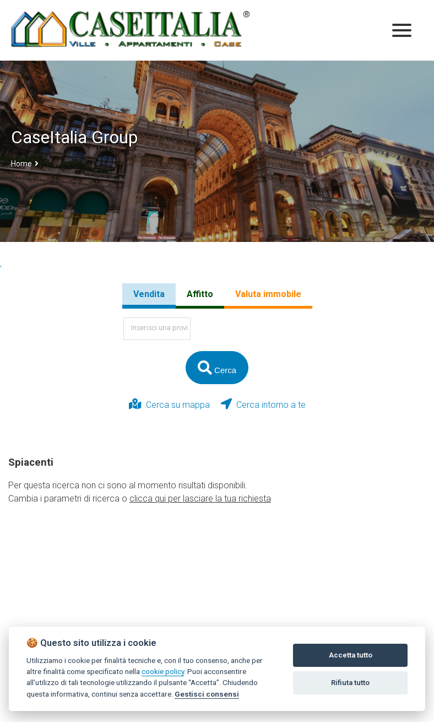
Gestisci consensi (207, 693)
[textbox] (157, 329)
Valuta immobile (268, 294)
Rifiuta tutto (350, 682)
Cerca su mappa (169, 404)
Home (21, 163)
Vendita (149, 294)
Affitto (200, 294)
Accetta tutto (350, 655)
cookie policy (163, 671)
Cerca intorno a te (263, 404)
